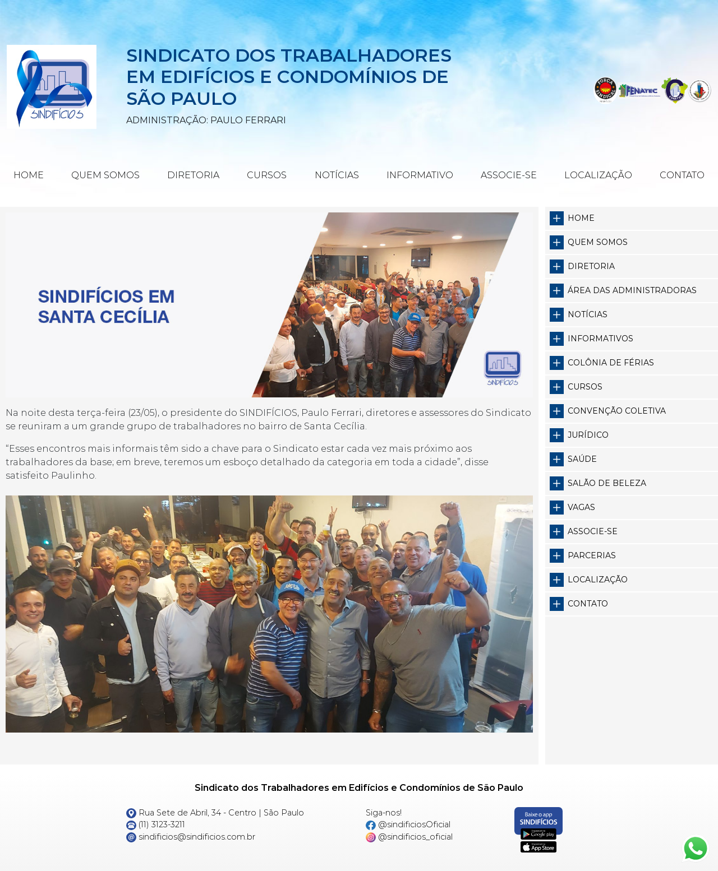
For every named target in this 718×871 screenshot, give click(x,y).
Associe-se (509, 175)
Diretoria (193, 175)
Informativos (600, 338)
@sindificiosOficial (408, 824)
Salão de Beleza (607, 483)
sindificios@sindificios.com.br (190, 837)
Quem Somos (105, 175)
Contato (682, 175)
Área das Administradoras (632, 290)
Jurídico (588, 435)
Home (28, 175)
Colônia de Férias (611, 363)
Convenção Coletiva (617, 411)
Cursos (267, 175)
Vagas (581, 507)
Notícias (337, 175)
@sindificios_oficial (409, 837)
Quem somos (598, 242)
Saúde (582, 459)
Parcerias (592, 555)
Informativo (419, 175)
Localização (598, 175)
